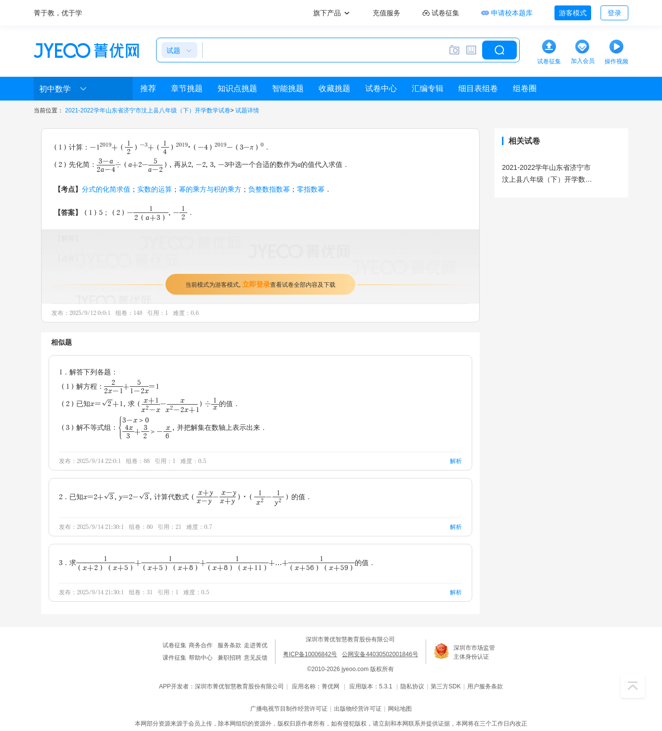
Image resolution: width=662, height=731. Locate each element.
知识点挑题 (237, 88)
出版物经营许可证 (358, 708)
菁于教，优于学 (58, 13)
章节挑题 (187, 88)
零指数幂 (311, 189)
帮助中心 (201, 657)
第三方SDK (446, 686)
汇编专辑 (427, 88)
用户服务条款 (485, 686)
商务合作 (201, 645)
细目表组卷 (478, 88)
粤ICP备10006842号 (310, 654)
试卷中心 (381, 88)
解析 (456, 461)
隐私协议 (412, 686)
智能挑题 (288, 88)
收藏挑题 (334, 88)
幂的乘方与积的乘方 (210, 189)
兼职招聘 (229, 657)
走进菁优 (256, 645)
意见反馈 (256, 657)
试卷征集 (174, 645)
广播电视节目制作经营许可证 (289, 708)
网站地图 (400, 708)
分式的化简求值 (106, 189)
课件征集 (174, 657)
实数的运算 (154, 189)
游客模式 (573, 13)
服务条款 (229, 645)
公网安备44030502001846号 (380, 654)
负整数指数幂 (269, 189)
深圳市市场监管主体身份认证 (474, 652)
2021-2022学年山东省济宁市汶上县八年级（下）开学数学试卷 (147, 110)
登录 (614, 13)
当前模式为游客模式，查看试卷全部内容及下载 (260, 284)
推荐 (148, 88)
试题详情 (247, 110)
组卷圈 (525, 88)
